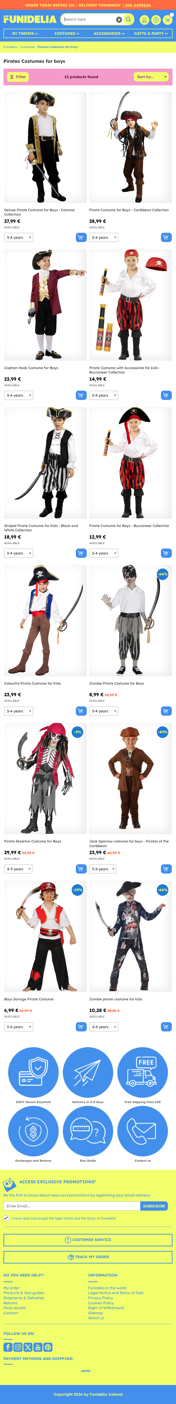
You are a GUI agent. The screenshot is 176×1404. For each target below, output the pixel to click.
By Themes (23, 33)
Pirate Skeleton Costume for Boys (32, 841)
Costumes (64, 33)
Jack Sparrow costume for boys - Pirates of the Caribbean (129, 843)
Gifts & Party (149, 33)
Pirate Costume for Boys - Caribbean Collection (129, 210)
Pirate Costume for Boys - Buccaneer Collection (129, 525)
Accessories (107, 33)
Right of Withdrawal (106, 1308)
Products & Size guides (23, 1293)
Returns (10, 1303)
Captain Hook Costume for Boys (31, 368)
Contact (10, 1313)
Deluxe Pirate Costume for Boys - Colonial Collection (39, 212)
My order (11, 1288)
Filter (21, 77)
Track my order (88, 1257)
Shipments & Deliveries (23, 1298)
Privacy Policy (100, 1298)
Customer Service (88, 1240)
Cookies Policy (101, 1303)
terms (91, 1218)
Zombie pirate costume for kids (115, 999)
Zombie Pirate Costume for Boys (116, 683)
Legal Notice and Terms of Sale (115, 1293)
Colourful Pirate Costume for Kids (32, 683)
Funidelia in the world (107, 1288)
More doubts (14, 1308)
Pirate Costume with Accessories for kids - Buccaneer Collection (124, 370)
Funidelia (10, 47)
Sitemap (95, 1313)
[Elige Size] (18, 237)
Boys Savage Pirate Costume (29, 999)
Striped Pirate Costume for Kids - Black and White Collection (41, 528)
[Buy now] (81, 237)
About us (96, 1318)
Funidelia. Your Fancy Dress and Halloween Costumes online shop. (30, 19)
